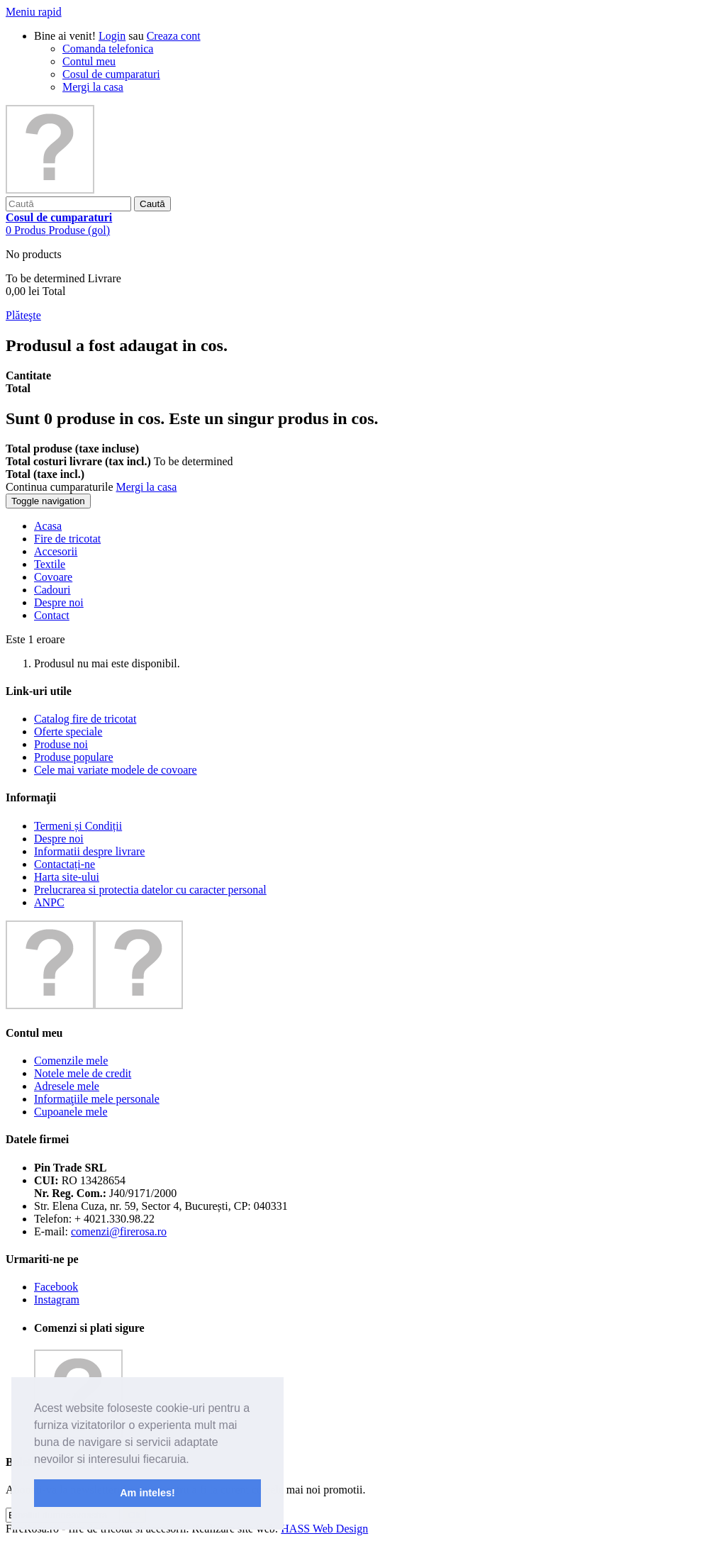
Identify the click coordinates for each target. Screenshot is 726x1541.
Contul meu (89, 61)
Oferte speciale (68, 731)
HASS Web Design (324, 1529)
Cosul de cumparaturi (111, 74)
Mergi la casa (92, 87)
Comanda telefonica (107, 49)
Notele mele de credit (82, 1073)
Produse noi (61, 744)
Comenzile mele (71, 1061)
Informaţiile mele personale (97, 1099)
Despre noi (59, 839)
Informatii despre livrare (89, 851)
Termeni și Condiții (78, 826)
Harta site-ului (66, 877)
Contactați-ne (64, 864)
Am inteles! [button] (147, 1492)
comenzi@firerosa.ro (119, 1231)
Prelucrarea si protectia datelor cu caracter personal (150, 890)
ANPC (49, 902)
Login (112, 36)
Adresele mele (66, 1086)
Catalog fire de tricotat (85, 719)
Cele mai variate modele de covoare (115, 770)
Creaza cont (174, 36)
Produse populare (73, 757)
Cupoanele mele (71, 1112)
